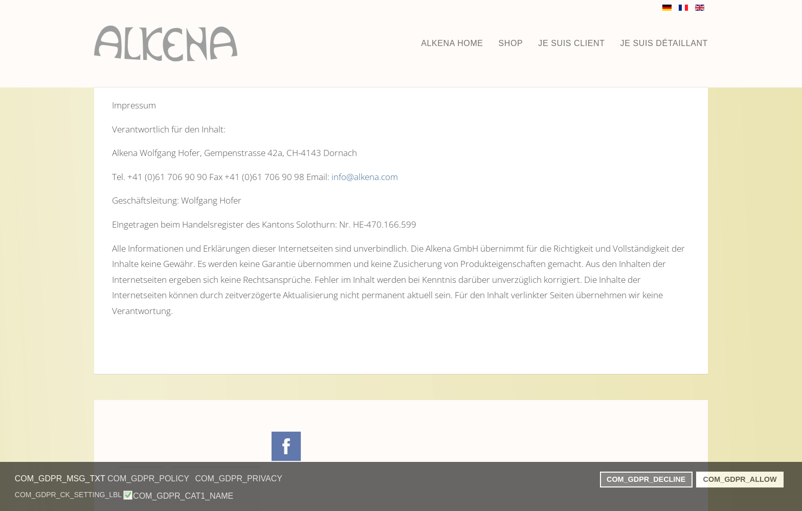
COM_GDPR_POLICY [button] (148, 478)
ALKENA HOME (452, 43)
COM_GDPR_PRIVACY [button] (238, 478)
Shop (511, 43)
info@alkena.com (364, 177)
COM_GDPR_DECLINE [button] (646, 479)
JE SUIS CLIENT (571, 43)
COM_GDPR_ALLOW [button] (740, 479)
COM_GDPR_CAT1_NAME (183, 496)
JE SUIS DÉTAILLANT (664, 43)
